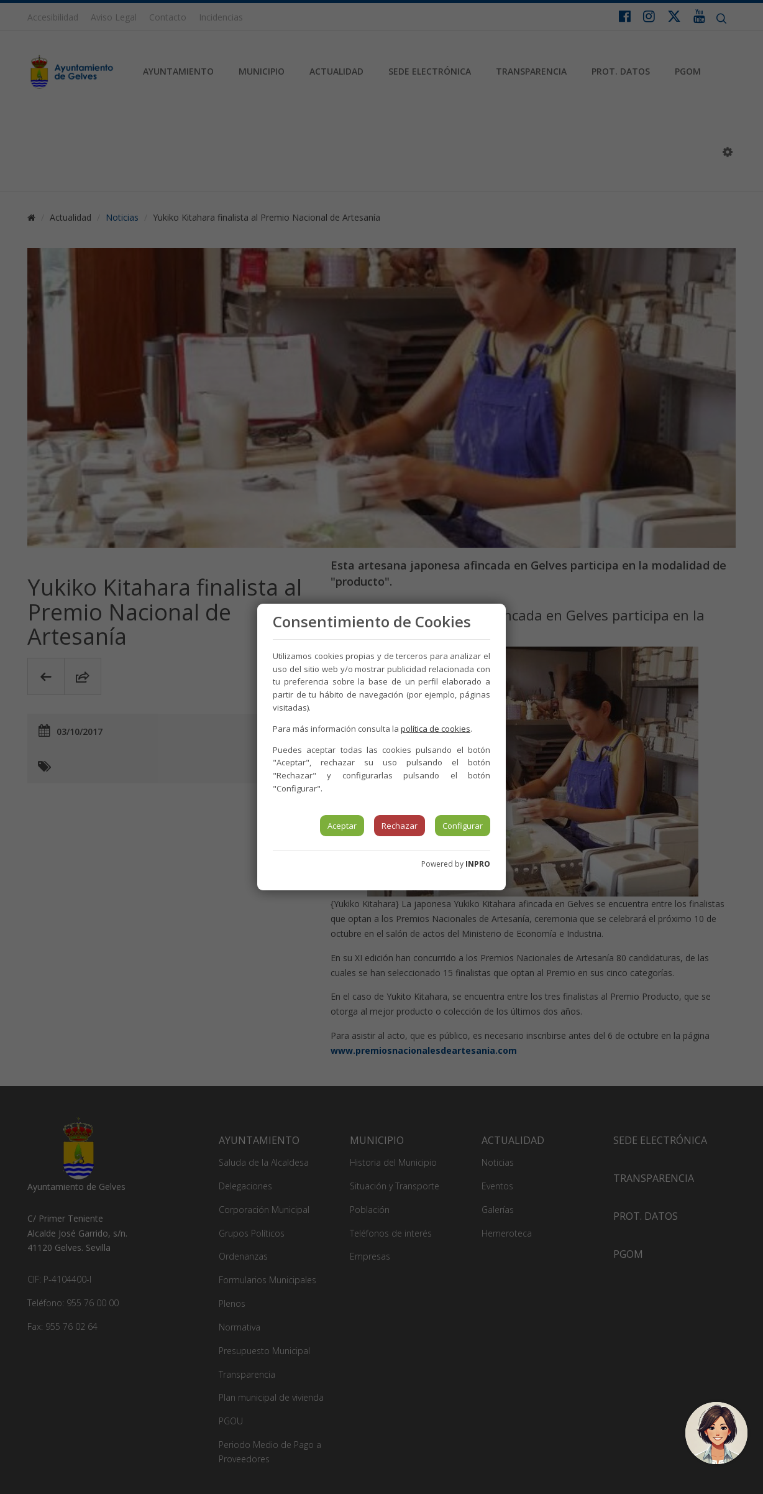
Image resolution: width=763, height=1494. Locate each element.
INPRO (477, 864)
